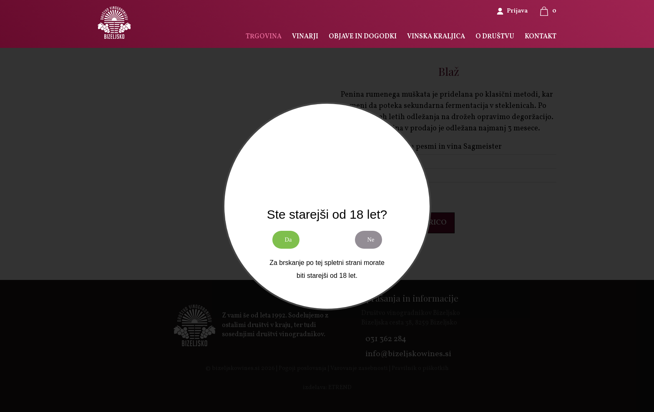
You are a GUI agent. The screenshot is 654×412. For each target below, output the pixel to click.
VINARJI (304, 36)
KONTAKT (540, 36)
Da (290, 242)
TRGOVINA (262, 36)
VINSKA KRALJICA (435, 36)
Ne (372, 242)
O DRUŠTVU (494, 36)
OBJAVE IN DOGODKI (362, 36)
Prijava (517, 11)
